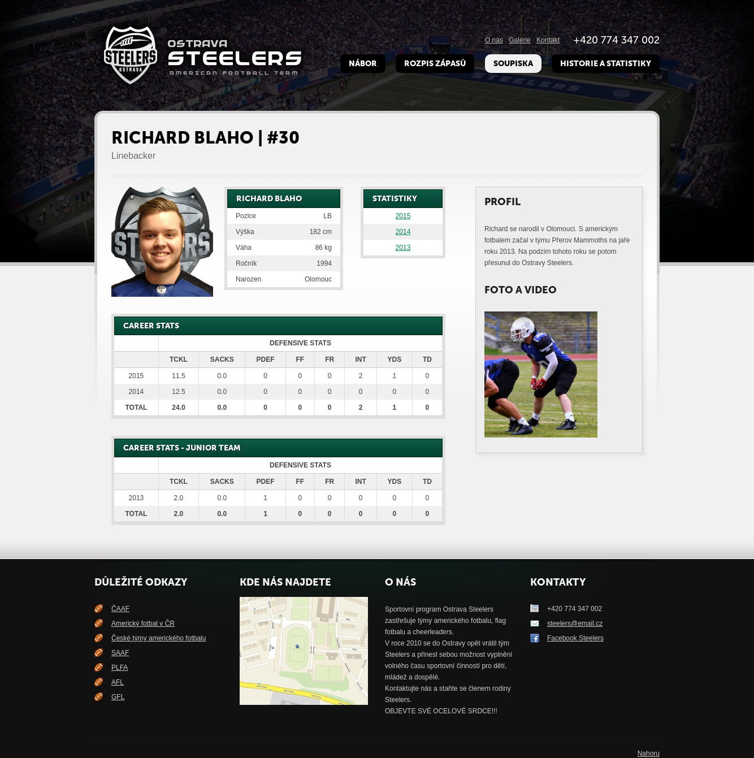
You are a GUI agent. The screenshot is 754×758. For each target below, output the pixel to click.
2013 (403, 248)
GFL (117, 697)
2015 (403, 216)
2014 (403, 232)
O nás (494, 40)
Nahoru (649, 753)
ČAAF (120, 609)
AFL (117, 682)
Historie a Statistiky (605, 63)
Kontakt (548, 40)
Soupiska (513, 63)
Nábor (363, 63)
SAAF (120, 653)
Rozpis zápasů (435, 63)
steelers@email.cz (575, 623)
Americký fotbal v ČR (143, 623)
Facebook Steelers (575, 638)
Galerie (520, 40)
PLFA (119, 668)
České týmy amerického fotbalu (158, 638)
